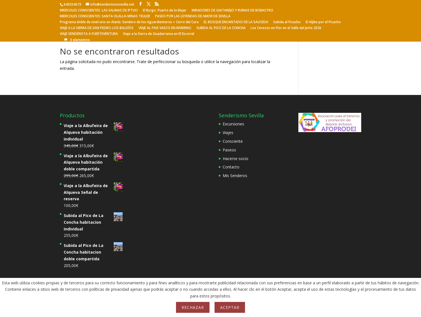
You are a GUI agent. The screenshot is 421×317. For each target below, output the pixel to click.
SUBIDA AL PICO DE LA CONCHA (221, 28)
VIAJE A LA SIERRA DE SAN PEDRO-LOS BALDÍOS (97, 28)
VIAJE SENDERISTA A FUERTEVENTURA (89, 34)
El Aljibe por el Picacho (323, 22)
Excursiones (233, 124)
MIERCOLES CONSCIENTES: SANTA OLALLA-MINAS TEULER (105, 16)
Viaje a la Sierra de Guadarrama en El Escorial (158, 34)
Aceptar (229, 307)
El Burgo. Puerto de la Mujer (165, 11)
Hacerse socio (235, 158)
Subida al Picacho (287, 22)
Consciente (233, 141)
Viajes (228, 132)
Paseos (229, 149)
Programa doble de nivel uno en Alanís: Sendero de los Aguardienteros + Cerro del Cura (129, 22)
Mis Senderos (235, 175)
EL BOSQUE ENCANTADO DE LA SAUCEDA (236, 22)
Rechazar (193, 307)
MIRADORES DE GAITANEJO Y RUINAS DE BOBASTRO (232, 11)
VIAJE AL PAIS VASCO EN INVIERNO (165, 28)
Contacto (231, 167)
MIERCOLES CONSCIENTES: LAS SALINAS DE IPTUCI (99, 11)
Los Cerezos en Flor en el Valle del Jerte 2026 (286, 28)
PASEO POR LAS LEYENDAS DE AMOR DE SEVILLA (192, 16)
